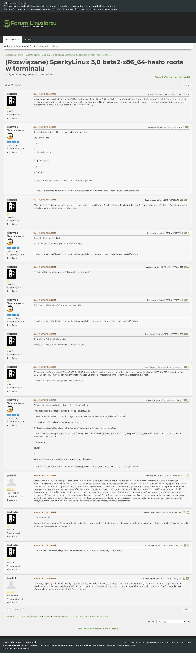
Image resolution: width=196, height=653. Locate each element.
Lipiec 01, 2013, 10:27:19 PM (44, 200)
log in (46, 46)
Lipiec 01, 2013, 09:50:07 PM (44, 94)
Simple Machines (23, 648)
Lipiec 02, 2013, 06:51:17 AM (44, 475)
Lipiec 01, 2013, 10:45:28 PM (44, 300)
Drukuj (187, 85)
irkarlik (13, 93)
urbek (13, 475)
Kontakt (180, 642)
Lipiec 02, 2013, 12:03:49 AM (44, 400)
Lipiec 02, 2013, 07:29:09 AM (44, 512)
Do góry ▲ (189, 642)
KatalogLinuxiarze (73, 645)
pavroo (13, 127)
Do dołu (9, 85)
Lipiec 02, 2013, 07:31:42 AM (44, 545)
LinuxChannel (33, 645)
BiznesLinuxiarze (58, 645)
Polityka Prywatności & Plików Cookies (160, 642)
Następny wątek (182, 77)
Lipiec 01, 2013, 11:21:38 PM (44, 367)
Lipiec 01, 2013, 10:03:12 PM (44, 127)
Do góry (9, 609)
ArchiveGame (118, 645)
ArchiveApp (107, 645)
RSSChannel (22, 645)
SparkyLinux (87, 645)
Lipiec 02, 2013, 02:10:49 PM (44, 578)
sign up (55, 46)
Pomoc (126, 642)
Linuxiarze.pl (45, 645)
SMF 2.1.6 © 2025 (10, 648)
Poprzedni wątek (163, 77)
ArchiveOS (97, 645)
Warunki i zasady (137, 642)
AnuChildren (130, 645)
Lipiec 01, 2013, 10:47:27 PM (44, 334)
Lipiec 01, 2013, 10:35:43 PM (44, 233)
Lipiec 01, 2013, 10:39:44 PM (44, 267)
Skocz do (152, 621)
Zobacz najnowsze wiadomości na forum (97, 628)
